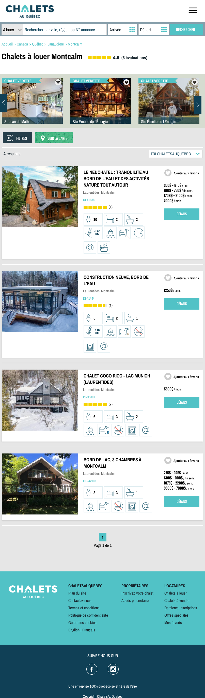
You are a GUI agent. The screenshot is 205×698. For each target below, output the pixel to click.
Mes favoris (173, 622)
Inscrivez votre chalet (137, 593)
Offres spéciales (176, 615)
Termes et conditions (84, 608)
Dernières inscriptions (180, 608)
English (74, 630)
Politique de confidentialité (88, 615)
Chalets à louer (175, 593)
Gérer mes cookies (82, 622)
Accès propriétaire (135, 600)
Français (88, 630)
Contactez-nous (79, 600)
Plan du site (77, 593)
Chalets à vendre (176, 600)
